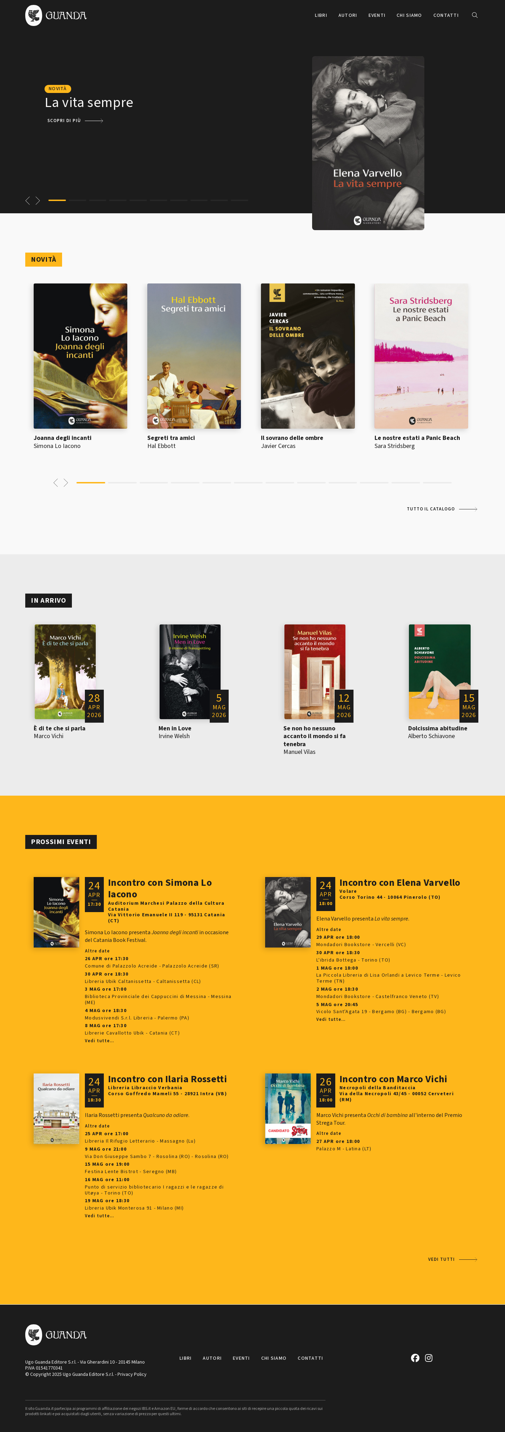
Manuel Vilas (299, 752)
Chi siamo (409, 15)
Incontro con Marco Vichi (393, 1079)
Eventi (377, 15)
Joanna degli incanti (63, 438)
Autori (347, 15)
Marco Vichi (48, 736)
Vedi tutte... (99, 1041)
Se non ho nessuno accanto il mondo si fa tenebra (314, 736)
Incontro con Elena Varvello (399, 883)
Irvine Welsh (174, 736)
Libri (321, 15)
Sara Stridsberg (395, 446)
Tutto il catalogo (431, 509)
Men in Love (175, 728)
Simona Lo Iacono (57, 446)
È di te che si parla (60, 728)
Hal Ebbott (161, 446)
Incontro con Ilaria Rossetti (167, 1079)
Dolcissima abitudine (437, 728)
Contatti (446, 15)
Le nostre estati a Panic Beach (417, 438)
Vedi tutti (441, 1259)
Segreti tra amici (171, 438)
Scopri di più (64, 121)
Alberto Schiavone (431, 736)
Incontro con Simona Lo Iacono (160, 889)
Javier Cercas (278, 446)
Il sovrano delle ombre (292, 438)
